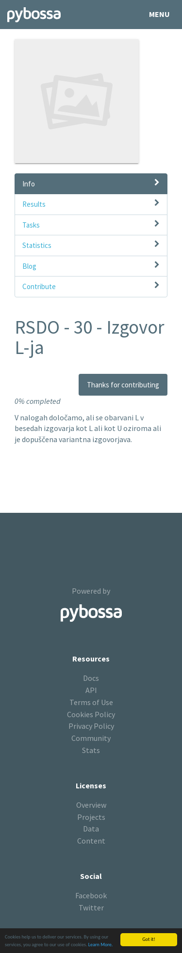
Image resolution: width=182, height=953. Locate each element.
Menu (159, 14)
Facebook (91, 895)
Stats (91, 750)
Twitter (91, 907)
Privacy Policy (91, 726)
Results (34, 204)
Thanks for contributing (123, 384)
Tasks (31, 225)
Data (91, 828)
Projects (91, 817)
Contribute (39, 286)
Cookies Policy (91, 714)
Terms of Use (91, 702)
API (91, 690)
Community (91, 738)
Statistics (36, 245)
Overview (91, 805)
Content (91, 840)
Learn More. (100, 945)
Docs (91, 678)
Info (28, 183)
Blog (29, 266)
